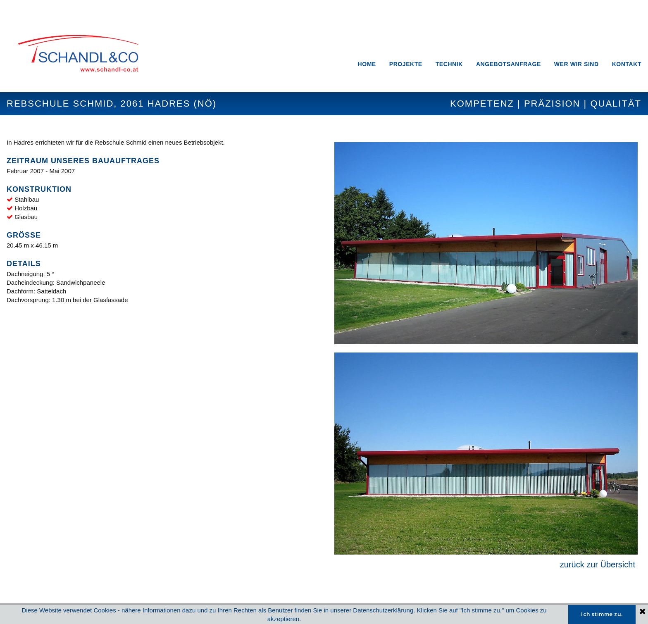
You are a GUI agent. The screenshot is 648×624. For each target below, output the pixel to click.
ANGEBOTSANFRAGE (508, 64)
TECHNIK (449, 64)
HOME (367, 64)
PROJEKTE (405, 64)
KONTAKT (626, 64)
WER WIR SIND (576, 64)
